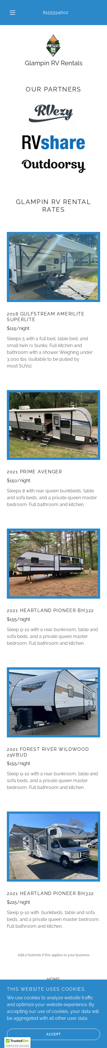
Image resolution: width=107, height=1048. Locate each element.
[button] (12, 12)
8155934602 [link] (55, 12)
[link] (53, 45)
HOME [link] (53, 979)
